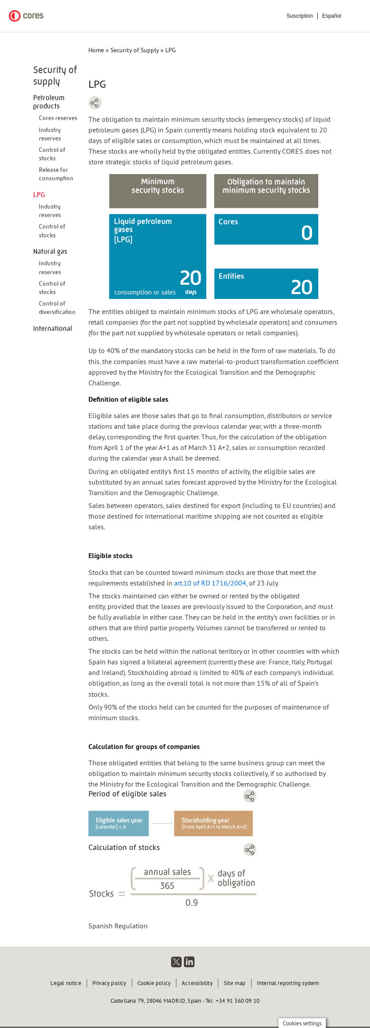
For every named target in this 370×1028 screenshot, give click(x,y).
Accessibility (197, 983)
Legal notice (65, 983)
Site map (235, 983)
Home (96, 50)
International (52, 328)
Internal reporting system (288, 983)
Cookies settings (302, 1023)
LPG (39, 194)
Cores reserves (58, 117)
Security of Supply (135, 50)
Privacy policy (109, 983)
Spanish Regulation (118, 925)
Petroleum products (49, 101)
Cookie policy (154, 983)
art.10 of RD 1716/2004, (210, 582)
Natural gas (50, 251)
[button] (172, 820)
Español (331, 16)
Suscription (299, 16)
